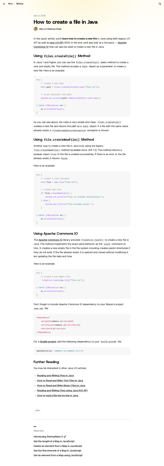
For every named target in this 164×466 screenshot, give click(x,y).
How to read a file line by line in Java (57, 395)
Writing (19, 3)
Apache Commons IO (50, 239)
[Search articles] (160, 3)
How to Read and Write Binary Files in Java (61, 385)
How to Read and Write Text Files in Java (60, 380)
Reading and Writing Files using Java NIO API (62, 390)
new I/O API (57, 42)
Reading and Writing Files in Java (55, 375)
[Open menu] (4, 3)
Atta (10, 3)
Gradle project (48, 341)
